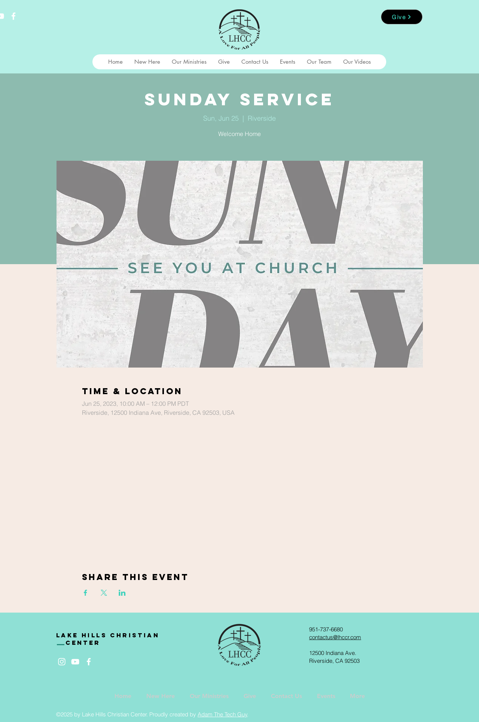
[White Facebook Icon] (13, 16)
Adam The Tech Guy (222, 714)
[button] (147, 61)
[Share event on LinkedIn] (122, 593)
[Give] (401, 16)
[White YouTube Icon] (75, 662)
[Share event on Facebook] (85, 593)
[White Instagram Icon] (62, 662)
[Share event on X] (103, 593)
